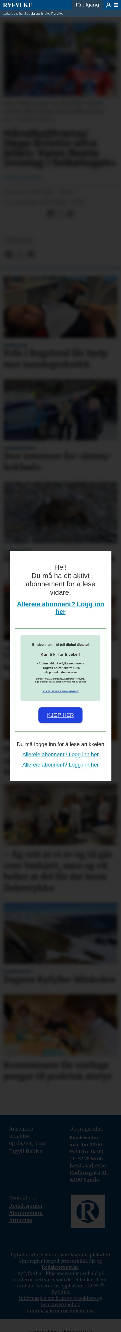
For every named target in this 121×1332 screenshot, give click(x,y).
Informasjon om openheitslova (60, 1314)
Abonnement (26, 1217)
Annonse (20, 1224)
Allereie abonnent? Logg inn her (60, 754)
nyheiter (19, 244)
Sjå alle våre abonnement (60, 691)
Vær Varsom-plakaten (85, 1259)
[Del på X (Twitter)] (60, 217)
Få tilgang (87, 5)
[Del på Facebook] (50, 217)
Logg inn (108, 5)
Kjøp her (60, 715)
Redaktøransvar (60, 1271)
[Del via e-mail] (70, 217)
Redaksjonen (25, 1210)
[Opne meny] (116, 5)
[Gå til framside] (17, 5)
